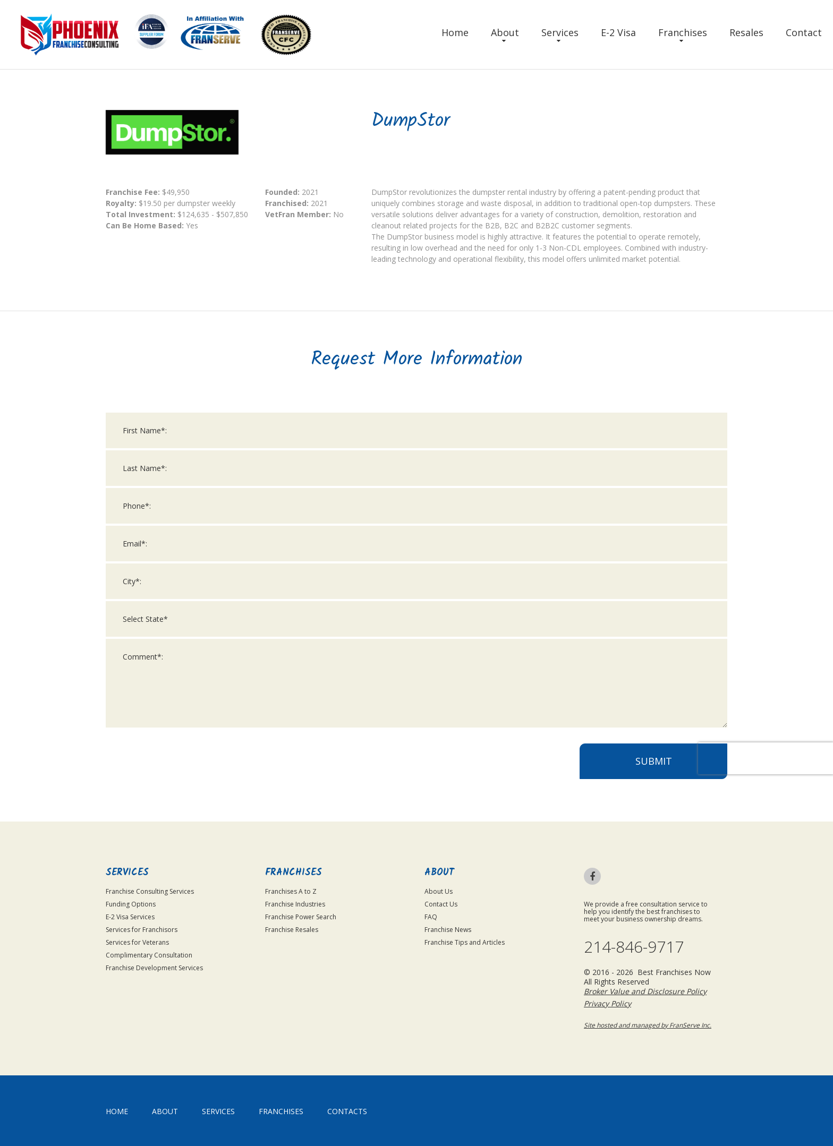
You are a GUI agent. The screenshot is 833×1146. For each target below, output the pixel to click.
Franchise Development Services (154, 967)
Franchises (682, 32)
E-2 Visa (618, 32)
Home (455, 32)
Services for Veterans (137, 942)
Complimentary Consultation (149, 955)
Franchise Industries (295, 904)
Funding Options (131, 904)
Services (560, 32)
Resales (746, 32)
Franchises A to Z (291, 891)
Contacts (347, 1111)
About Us (438, 891)
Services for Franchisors (141, 929)
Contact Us (440, 904)
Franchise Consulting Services (150, 891)
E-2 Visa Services (130, 916)
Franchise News (447, 929)
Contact (804, 32)
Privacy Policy (607, 1003)
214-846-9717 (634, 947)
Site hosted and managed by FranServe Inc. (647, 1025)
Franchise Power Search (300, 916)
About (505, 32)
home (117, 1111)
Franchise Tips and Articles (464, 942)
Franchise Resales (291, 929)
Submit (653, 770)
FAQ (430, 916)
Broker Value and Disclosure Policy (645, 991)
